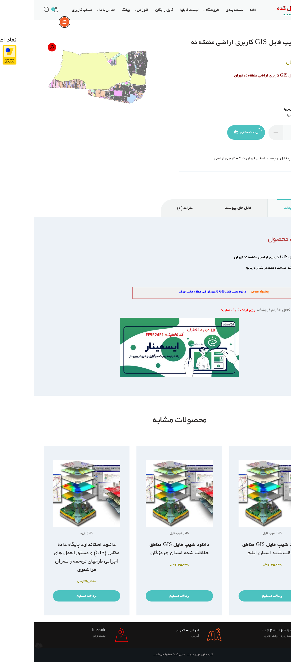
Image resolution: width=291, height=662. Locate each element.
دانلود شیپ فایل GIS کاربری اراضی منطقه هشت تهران (178, 292)
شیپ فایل (254, 158)
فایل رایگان (130, 10)
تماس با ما (73, 10)
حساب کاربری (48, 10)
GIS (267, 158)
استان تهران (221, 158)
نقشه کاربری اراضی (196, 158)
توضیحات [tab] (257, 208)
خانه (219, 10)
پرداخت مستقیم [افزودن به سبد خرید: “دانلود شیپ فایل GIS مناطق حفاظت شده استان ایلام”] (238, 596)
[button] (18, 47)
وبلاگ (92, 10)
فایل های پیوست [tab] (204, 208)
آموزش (108, 10)
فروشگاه (178, 10)
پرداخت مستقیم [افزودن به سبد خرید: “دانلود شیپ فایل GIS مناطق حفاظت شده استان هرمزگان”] (145, 596)
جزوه (49, 533)
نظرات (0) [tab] (151, 208)
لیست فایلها (155, 10)
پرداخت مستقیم (214, 131)
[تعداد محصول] (257, 132)
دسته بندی (200, 10)
